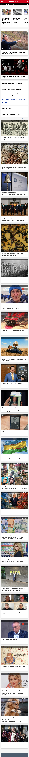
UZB (10, 4)
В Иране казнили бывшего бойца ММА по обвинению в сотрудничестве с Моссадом (17, 19)
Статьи (8, 6)
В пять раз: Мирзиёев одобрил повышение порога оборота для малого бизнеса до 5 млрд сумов (6, 20)
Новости (2, 6)
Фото (18, 6)
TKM (8, 4)
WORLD (13, 4)
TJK (6, 4)
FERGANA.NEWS (13, 2)
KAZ (1, 4)
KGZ (3, 4)
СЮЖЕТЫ (24, 6)
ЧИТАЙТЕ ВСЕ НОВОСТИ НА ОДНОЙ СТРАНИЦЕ (19, 118)
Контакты (3, 753)
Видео (14, 6)
